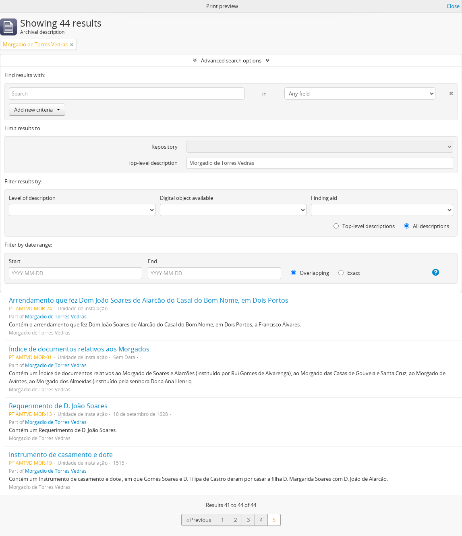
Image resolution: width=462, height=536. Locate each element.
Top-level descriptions (364, 226)
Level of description (32, 198)
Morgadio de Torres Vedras (56, 316)
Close (453, 6)
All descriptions (426, 226)
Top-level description (153, 162)
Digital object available (186, 198)
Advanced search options (231, 60)
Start (15, 261)
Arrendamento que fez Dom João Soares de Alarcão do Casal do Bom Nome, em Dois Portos (148, 300)
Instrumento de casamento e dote (61, 454)
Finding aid (324, 198)
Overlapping (310, 272)
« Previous (198, 520)
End (152, 261)
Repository (164, 146)
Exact (349, 272)
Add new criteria (37, 109)
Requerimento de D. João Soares (58, 405)
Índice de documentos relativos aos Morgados (79, 349)
